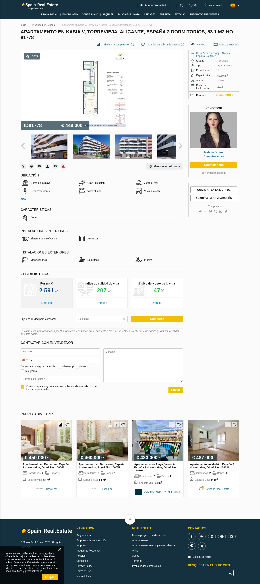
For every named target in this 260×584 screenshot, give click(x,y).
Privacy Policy (84, 562)
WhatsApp (68, 363)
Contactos (82, 557)
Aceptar (50, 577)
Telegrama (31, 367)
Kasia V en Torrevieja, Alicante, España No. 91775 (213, 54)
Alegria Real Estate (218, 485)
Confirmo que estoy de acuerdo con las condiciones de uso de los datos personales (61, 384)
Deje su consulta (202, 553)
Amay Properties (214, 156)
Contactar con (214, 164)
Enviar (175, 386)
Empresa (81, 542)
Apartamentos (140, 536)
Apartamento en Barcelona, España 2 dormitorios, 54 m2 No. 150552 (101, 462)
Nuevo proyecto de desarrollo (149, 531)
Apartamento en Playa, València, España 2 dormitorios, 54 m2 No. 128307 (155, 463)
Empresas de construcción (91, 536)
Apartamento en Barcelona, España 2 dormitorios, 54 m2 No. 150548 (46, 462)
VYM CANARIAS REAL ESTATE (162, 488)
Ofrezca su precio (229, 44)
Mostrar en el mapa (167, 162)
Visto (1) (202, 44)
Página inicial (84, 531)
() (181, 5)
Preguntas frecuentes (88, 547)
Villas (135, 547)
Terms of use (83, 567)
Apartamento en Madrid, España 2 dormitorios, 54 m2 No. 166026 (212, 462)
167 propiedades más (214, 172)
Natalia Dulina (214, 152)
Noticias (81, 552)
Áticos (135, 552)
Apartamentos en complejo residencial (153, 542)
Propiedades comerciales (146, 562)
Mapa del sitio (84, 572)
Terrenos (137, 557)
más (23, 195)
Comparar (157, 315)
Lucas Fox (51, 485)
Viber (83, 363)
